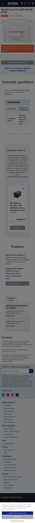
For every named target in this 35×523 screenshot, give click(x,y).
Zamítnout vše (17, 517)
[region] (17, 512)
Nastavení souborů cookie (17, 520)
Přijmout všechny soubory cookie (17, 513)
